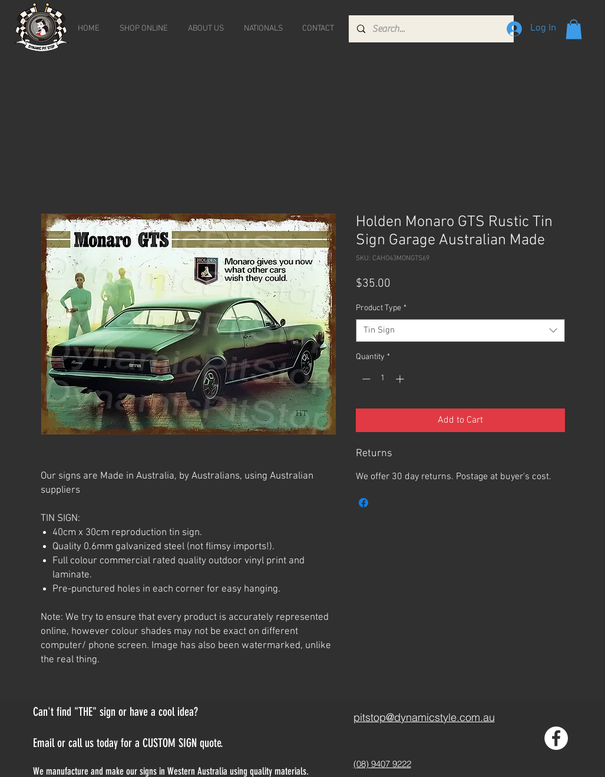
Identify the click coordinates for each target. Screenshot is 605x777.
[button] (574, 29)
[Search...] (430, 28)
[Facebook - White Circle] (556, 738)
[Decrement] (365, 378)
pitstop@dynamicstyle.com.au (424, 717)
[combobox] (460, 330)
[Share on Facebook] (363, 503)
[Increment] (401, 378)
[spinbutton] (383, 378)
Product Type (381, 308)
